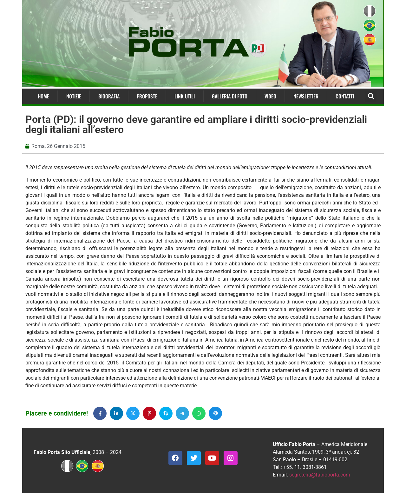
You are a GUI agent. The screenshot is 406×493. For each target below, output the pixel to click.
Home (43, 96)
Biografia (109, 96)
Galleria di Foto (229, 96)
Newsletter (305, 96)
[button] (371, 96)
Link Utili (184, 96)
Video (270, 96)
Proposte (147, 96)
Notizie (73, 96)
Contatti (345, 96)
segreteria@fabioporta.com (319, 475)
